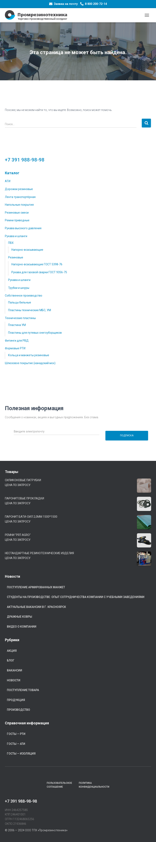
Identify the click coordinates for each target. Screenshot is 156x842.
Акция (12, 650)
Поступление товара (23, 690)
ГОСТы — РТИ (16, 734)
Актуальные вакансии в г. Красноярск (36, 607)
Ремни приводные (17, 220)
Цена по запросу (17, 485)
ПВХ (11, 242)
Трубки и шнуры (18, 287)
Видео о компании (21, 626)
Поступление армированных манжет (36, 587)
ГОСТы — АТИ (16, 743)
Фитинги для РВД (17, 340)
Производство (18, 709)
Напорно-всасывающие (27, 249)
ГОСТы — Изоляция (21, 753)
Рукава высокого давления (23, 228)
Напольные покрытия (19, 204)
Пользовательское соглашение (59, 785)
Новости (13, 680)
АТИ (7, 181)
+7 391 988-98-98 (24, 160)
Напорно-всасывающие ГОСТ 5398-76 (36, 264)
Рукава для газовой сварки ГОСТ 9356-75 (39, 272)
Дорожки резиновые (19, 189)
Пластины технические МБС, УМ (29, 310)
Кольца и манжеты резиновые (28, 355)
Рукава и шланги (16, 236)
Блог (10, 660)
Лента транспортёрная (20, 197)
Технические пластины (20, 318)
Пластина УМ (17, 325)
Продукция (16, 700)
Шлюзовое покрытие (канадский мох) (30, 363)
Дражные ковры (19, 616)
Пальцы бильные (19, 302)
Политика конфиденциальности (94, 785)
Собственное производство (23, 295)
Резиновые (15, 257)
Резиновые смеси (17, 212)
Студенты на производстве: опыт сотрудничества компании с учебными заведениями (75, 597)
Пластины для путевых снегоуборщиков (35, 332)
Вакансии (14, 670)
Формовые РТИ (15, 348)
